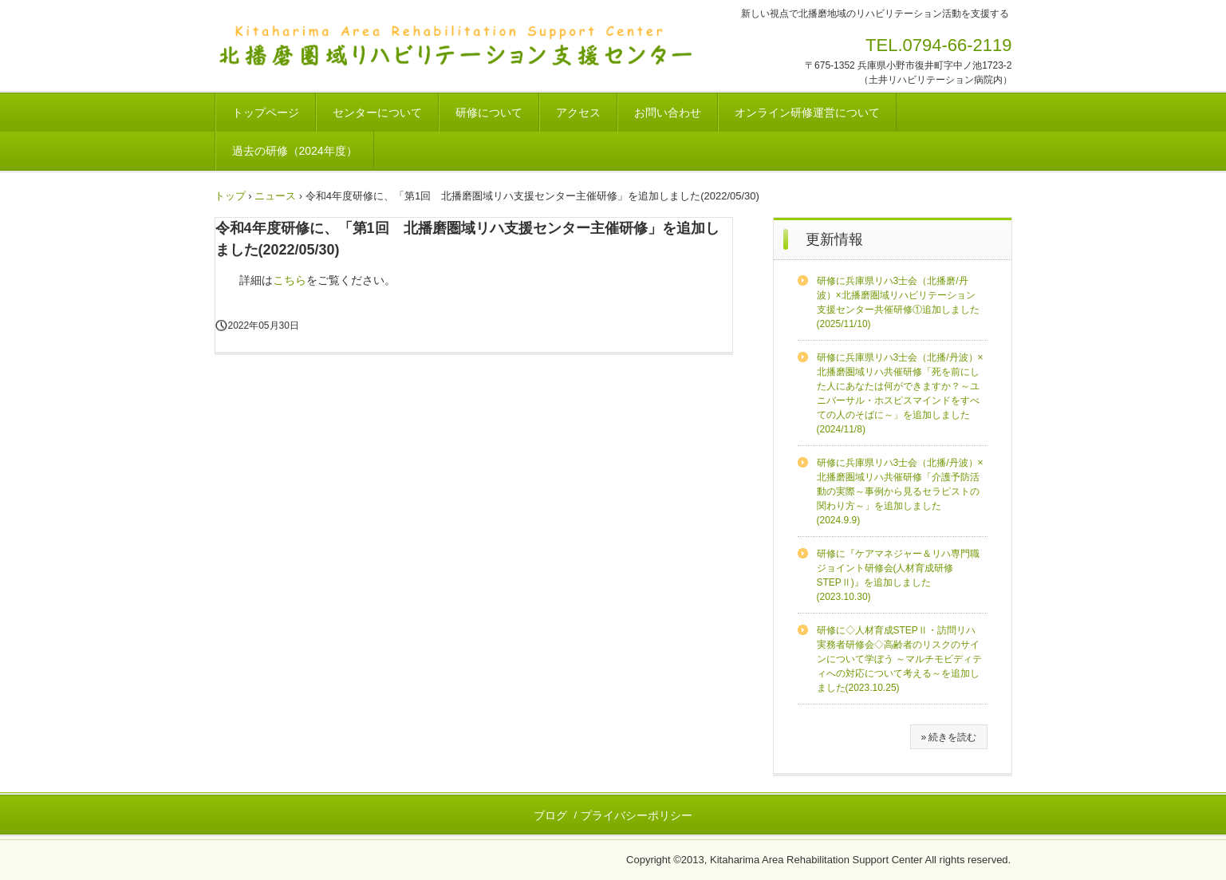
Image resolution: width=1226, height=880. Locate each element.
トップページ (265, 112)
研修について (488, 112)
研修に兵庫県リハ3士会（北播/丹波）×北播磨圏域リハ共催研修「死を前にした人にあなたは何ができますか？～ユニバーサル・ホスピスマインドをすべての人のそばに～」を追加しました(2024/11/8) (900, 393)
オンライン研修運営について (807, 112)
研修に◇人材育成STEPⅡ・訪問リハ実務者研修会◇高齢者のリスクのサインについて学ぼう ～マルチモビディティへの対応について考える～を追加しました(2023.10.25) (899, 659)
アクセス (578, 112)
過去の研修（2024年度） (294, 150)
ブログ (550, 815)
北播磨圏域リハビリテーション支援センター (484, 46)
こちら (289, 280)
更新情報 (834, 239)
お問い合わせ (667, 112)
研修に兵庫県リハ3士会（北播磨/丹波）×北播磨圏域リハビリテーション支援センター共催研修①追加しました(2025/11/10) (898, 302)
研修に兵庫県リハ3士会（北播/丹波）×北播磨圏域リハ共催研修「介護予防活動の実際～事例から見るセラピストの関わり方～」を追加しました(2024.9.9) (900, 491)
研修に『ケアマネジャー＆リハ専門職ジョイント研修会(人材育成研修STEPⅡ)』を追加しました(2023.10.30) (898, 575)
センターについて (377, 112)
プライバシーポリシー (636, 815)
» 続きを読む (948, 737)
